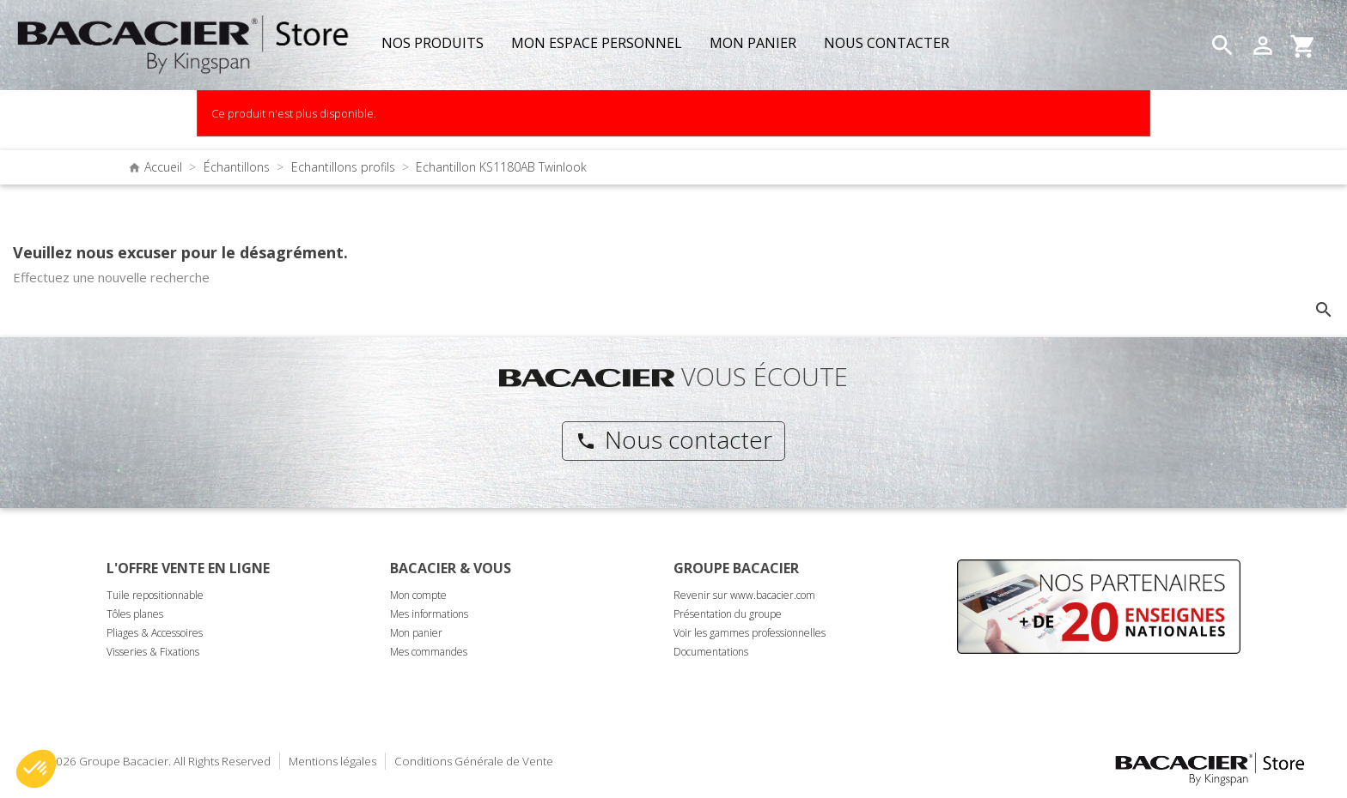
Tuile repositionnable (155, 595)
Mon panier (416, 633)
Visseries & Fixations (153, 651)
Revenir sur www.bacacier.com (744, 595)
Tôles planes (135, 614)
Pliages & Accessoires (155, 633)
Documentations (711, 651)
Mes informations (429, 614)
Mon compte (418, 595)
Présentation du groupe (728, 614)
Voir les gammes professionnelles (750, 633)
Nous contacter (674, 439)
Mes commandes (428, 651)
